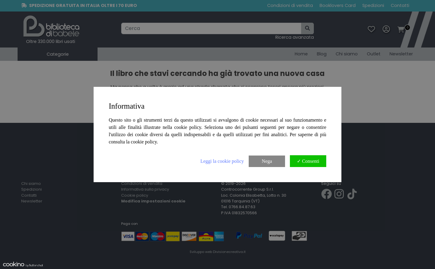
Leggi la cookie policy (222, 161)
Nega (267, 161)
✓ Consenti (308, 161)
